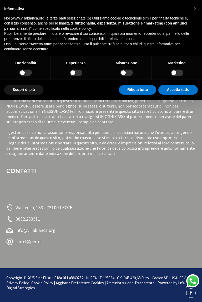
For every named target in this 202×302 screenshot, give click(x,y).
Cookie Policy (42, 282)
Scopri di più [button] (24, 89)
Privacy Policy (17, 282)
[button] (195, 8)
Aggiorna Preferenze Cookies (80, 282)
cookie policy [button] (80, 28)
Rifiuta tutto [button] (137, 89)
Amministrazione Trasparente (131, 282)
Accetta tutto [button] (178, 89)
